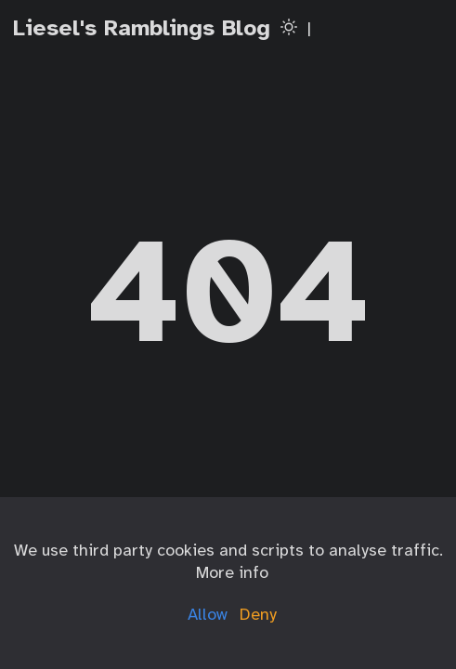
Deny (258, 614)
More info (232, 572)
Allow (208, 614)
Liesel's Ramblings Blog (141, 28)
